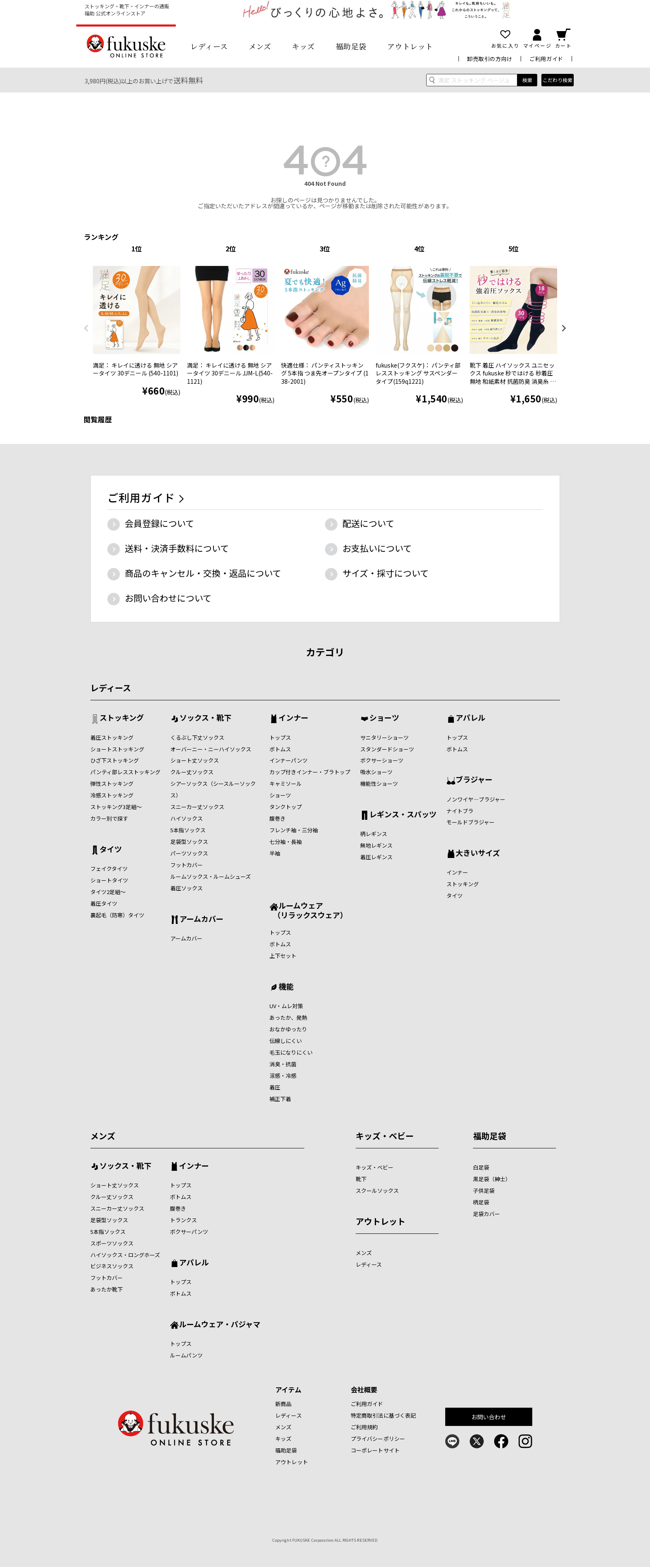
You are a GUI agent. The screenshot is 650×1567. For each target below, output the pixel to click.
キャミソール (285, 783)
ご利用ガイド (546, 58)
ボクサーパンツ (189, 1232)
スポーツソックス (111, 1243)
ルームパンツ (186, 1355)
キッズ (303, 46)
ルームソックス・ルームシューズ (210, 876)
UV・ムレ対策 (286, 1006)
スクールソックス (377, 1190)
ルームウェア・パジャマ (219, 1324)
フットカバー (186, 865)
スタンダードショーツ (387, 749)
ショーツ (280, 795)
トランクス (183, 1220)
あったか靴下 (106, 1289)
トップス (280, 737)
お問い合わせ (489, 1417)
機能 (286, 987)
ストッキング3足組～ (116, 807)
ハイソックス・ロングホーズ (125, 1255)
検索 (527, 79)
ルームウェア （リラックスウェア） (308, 910)
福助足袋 (351, 46)
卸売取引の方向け (489, 58)
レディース (209, 46)
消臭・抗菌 (282, 1064)
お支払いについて (377, 548)
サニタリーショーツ (384, 737)
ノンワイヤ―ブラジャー (475, 799)
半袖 (274, 853)
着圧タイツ (103, 903)
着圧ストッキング (111, 737)
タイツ (110, 849)
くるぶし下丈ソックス (197, 737)
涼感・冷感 (282, 1076)
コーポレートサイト (375, 1450)
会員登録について (159, 523)
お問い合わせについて (168, 598)
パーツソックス (189, 853)
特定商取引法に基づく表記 (383, 1415)
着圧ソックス (186, 888)
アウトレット (410, 46)
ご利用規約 (364, 1427)
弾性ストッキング (111, 783)
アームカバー (201, 919)
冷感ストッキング (111, 795)
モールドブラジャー (470, 822)
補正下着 (280, 1099)
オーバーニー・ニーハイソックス (210, 749)
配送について (368, 523)
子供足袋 (484, 1190)
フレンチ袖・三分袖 (293, 830)
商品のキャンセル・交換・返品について (203, 573)
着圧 (274, 1087)
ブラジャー (474, 780)
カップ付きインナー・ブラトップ (309, 772)
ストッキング (121, 718)
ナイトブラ (459, 811)
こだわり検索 (557, 79)
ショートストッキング (117, 749)
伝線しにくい (285, 1041)
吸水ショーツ (376, 772)
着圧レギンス (376, 857)
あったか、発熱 (288, 1017)
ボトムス (280, 749)
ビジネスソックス (111, 1266)
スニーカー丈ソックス (197, 807)
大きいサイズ (478, 853)
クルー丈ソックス (191, 772)
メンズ (260, 46)
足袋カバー (486, 1214)
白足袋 (481, 1167)
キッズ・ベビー (385, 1136)
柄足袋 (481, 1202)
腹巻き (277, 818)
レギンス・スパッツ (403, 814)
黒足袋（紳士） (492, 1179)
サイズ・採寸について (385, 573)
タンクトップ (285, 807)
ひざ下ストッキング (114, 760)
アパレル (470, 718)
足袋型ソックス (189, 842)
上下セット (282, 956)
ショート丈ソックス (194, 760)
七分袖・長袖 (285, 842)
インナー (293, 718)
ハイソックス (186, 818)
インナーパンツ (288, 760)
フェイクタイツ (109, 868)
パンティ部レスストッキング (125, 772)
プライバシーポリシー (378, 1439)
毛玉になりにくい (291, 1052)
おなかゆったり (288, 1029)
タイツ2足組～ (108, 892)
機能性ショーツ (379, 783)
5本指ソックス (188, 830)
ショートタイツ (109, 880)
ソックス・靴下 (205, 718)
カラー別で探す (109, 818)
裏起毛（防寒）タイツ (117, 915)
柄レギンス (373, 834)
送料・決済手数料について (177, 548)
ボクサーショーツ (381, 760)
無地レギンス (376, 845)
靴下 (361, 1179)
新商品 (283, 1404)
